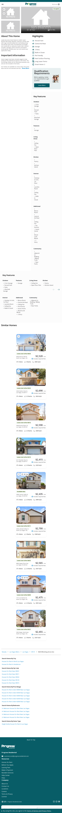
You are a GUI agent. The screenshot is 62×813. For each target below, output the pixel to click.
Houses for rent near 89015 (10, 683)
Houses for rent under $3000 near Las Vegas (16, 696)
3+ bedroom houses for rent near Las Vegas (15, 714)
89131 (33, 652)
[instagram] (56, 802)
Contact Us (5, 786)
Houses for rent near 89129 (10, 680)
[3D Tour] (31, 30)
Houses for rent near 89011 (10, 674)
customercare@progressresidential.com (15, 756)
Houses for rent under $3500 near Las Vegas (16, 693)
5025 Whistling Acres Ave (46, 652)
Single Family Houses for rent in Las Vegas (15, 724)
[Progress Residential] (31, 4)
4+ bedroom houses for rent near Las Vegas (15, 711)
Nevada (4, 652)
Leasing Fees (6, 767)
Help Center (6, 775)
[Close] (1, 811)
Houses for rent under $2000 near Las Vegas (16, 701)
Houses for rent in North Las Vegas (13, 661)
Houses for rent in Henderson (11, 664)
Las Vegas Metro (14, 652)
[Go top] (31, 740)
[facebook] (54, 802)
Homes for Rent (7, 762)
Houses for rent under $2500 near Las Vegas (16, 699)
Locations (5, 789)
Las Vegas (25, 652)
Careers (4, 791)
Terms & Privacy (7, 794)
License (4, 797)
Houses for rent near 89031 (10, 671)
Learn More (41, 85)
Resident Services (7, 773)
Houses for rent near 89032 (10, 677)
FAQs (3, 778)
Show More (25, 68)
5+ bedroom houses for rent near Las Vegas (15, 708)
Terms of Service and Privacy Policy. (39, 811)
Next (58, 289)
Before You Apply (7, 765)
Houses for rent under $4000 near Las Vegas (16, 690)
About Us (5, 784)
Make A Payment (7, 770)
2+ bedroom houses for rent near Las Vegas (15, 717)
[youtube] (59, 802)
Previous (53, 289)
